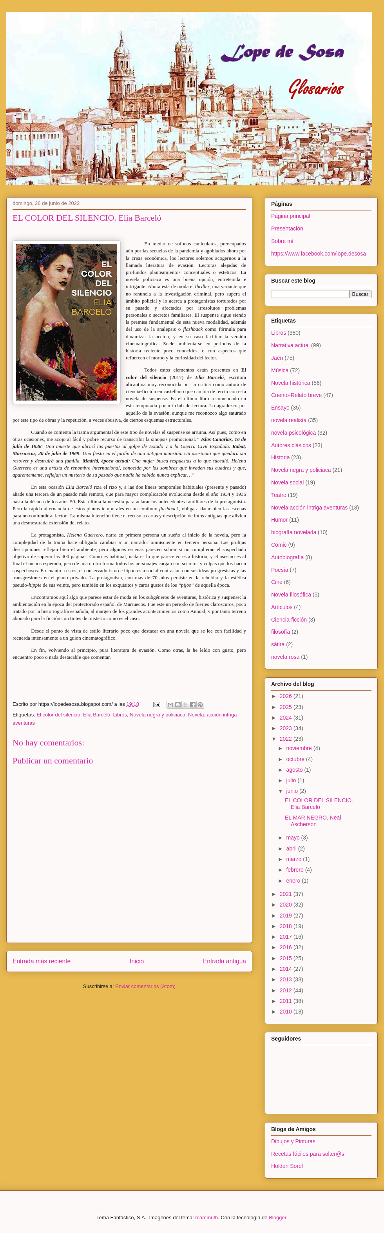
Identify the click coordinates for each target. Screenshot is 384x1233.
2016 (286, 947)
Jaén (277, 358)
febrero (295, 870)
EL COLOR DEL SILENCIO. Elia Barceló (319, 803)
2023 (286, 728)
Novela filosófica (291, 594)
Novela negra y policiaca (157, 715)
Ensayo (280, 407)
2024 (286, 717)
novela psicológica (293, 433)
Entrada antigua (224, 961)
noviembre (299, 748)
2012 (286, 990)
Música (279, 370)
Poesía (279, 570)
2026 (286, 696)
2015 (286, 958)
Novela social (287, 482)
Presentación (287, 228)
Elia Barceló (96, 715)
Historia (280, 457)
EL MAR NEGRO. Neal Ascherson (313, 820)
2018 (286, 926)
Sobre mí (282, 241)
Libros (120, 715)
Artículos (281, 607)
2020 (286, 904)
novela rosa (285, 657)
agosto (295, 770)
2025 (286, 707)
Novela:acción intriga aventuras (309, 507)
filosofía (280, 632)
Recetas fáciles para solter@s (307, 1154)
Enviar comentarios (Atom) (145, 986)
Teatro (278, 495)
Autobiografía (287, 557)
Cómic (279, 545)
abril (292, 848)
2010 (286, 1011)
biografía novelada (293, 532)
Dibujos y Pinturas (293, 1141)
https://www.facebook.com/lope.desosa (318, 253)
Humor (279, 520)
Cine (277, 582)
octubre (296, 759)
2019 (286, 915)
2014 (286, 969)
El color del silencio (58, 715)
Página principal (290, 216)
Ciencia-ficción (289, 619)
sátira (277, 644)
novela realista (288, 420)
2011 (286, 1001)
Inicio (137, 961)
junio (292, 791)
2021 (286, 894)
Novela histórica (290, 383)
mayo (293, 837)
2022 (286, 739)
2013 (286, 979)
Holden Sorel (287, 1166)
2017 (286, 937)
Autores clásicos (291, 445)
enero (294, 881)
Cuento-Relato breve (296, 395)
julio (291, 780)
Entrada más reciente (42, 961)
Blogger (277, 1217)
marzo (294, 859)
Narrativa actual (290, 345)
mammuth (206, 1217)
